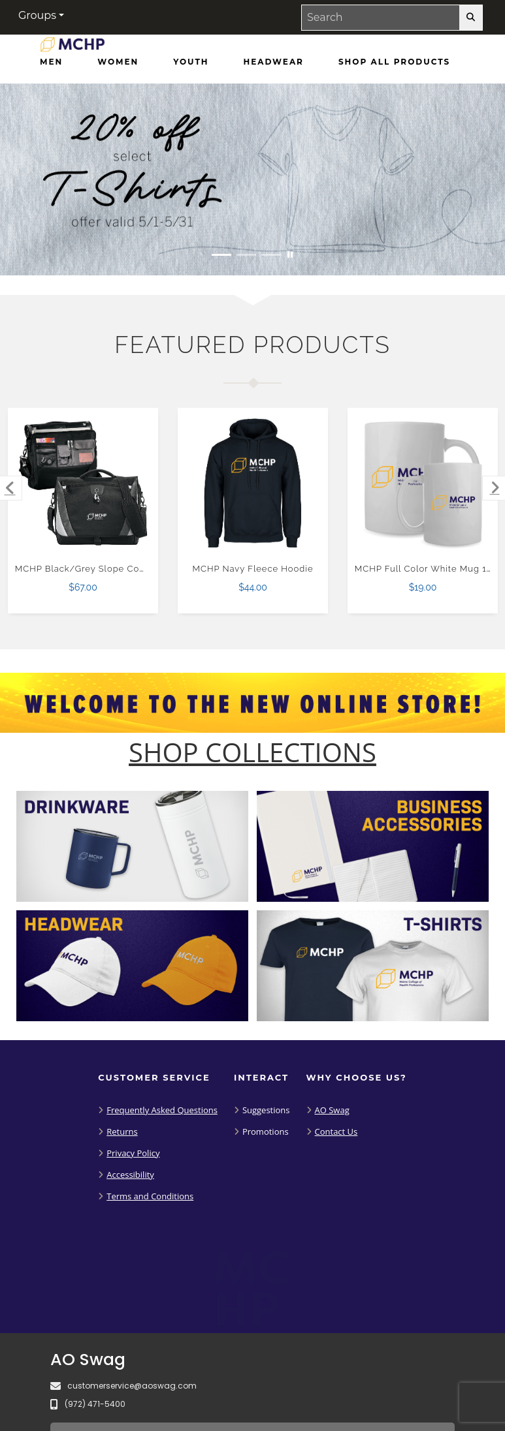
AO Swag (332, 1110)
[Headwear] (274, 62)
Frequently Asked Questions (162, 1110)
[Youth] (190, 62)
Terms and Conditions (149, 1196)
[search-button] (470, 17)
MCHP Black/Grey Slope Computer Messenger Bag (129, 569)
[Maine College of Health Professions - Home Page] (72, 48)
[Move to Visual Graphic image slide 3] (271, 254)
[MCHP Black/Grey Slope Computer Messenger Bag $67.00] (83, 483)
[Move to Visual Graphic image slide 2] (246, 254)
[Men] (51, 62)
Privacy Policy (132, 1153)
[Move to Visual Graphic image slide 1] (221, 254)
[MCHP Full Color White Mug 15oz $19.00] (423, 483)
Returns (121, 1131)
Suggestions (266, 1110)
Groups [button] (37, 15)
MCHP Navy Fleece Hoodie (253, 569)
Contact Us (336, 1131)
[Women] (117, 62)
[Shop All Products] (394, 62)
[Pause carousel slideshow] (290, 255)
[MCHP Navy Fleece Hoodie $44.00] (253, 483)
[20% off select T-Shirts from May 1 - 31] (252, 179)
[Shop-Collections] (252, 752)
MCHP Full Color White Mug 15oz (428, 569)
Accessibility (130, 1174)
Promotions (265, 1131)
